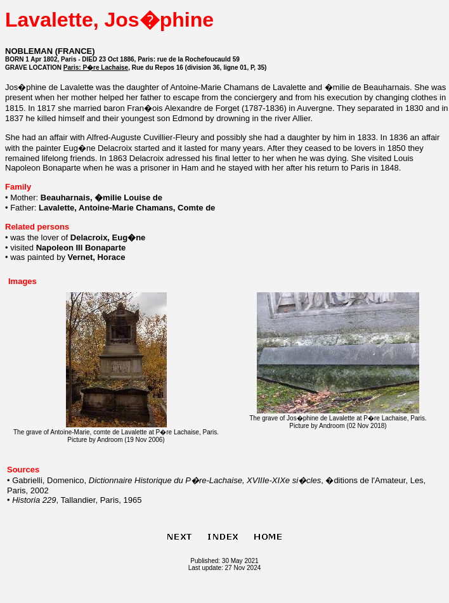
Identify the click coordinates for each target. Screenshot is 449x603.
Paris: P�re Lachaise (95, 67)
